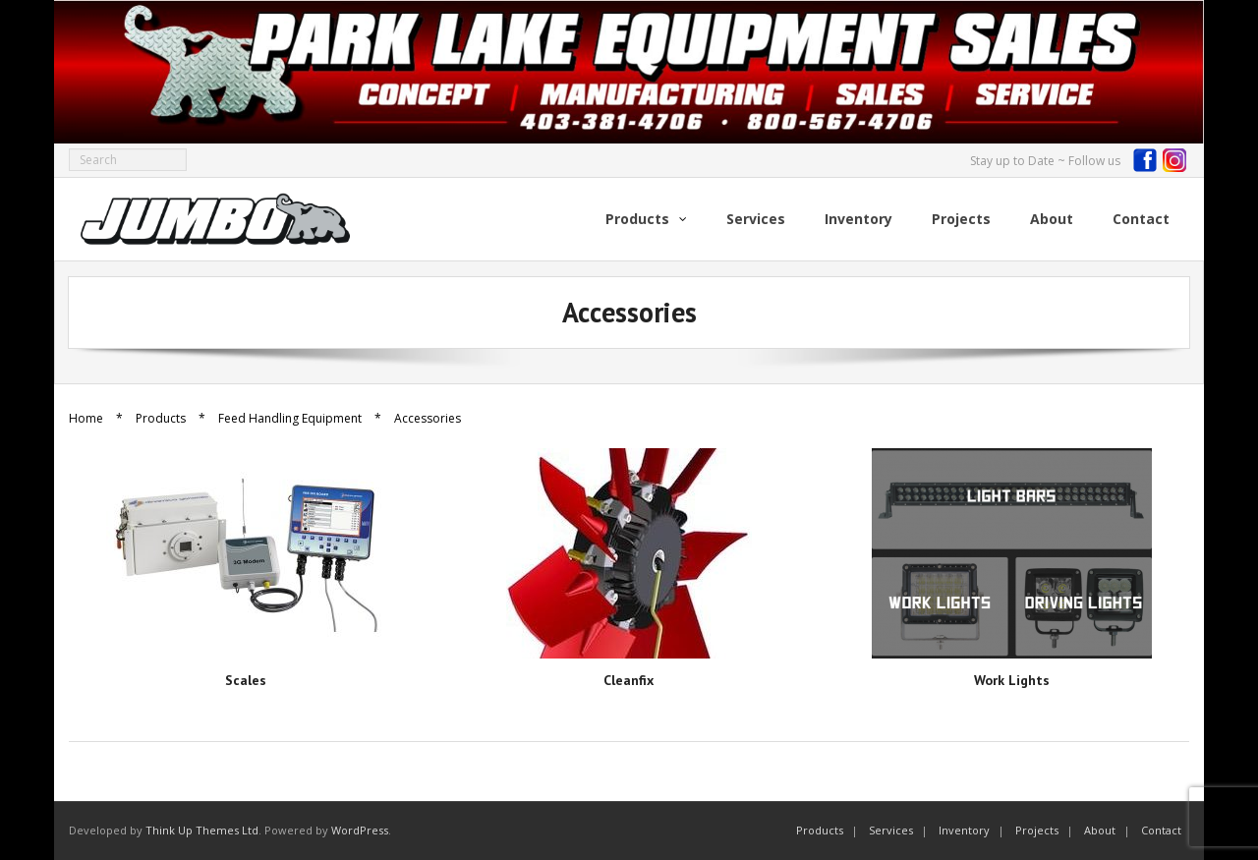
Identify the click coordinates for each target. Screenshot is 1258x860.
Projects (1036, 830)
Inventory (964, 830)
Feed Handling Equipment (290, 418)
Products (161, 418)
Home (86, 418)
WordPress (359, 830)
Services (891, 830)
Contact (1161, 830)
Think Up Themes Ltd (201, 830)
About (1099, 830)
